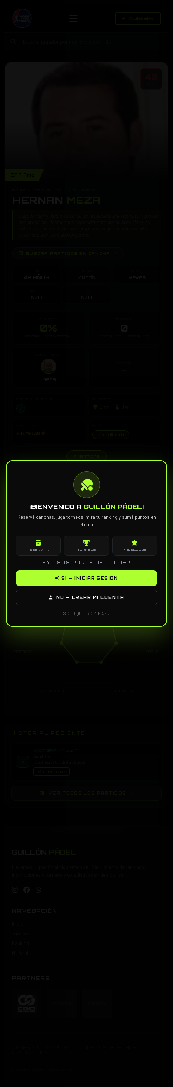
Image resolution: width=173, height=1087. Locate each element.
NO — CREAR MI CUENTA (86, 597)
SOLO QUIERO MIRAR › (86, 613)
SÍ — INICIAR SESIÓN (86, 578)
